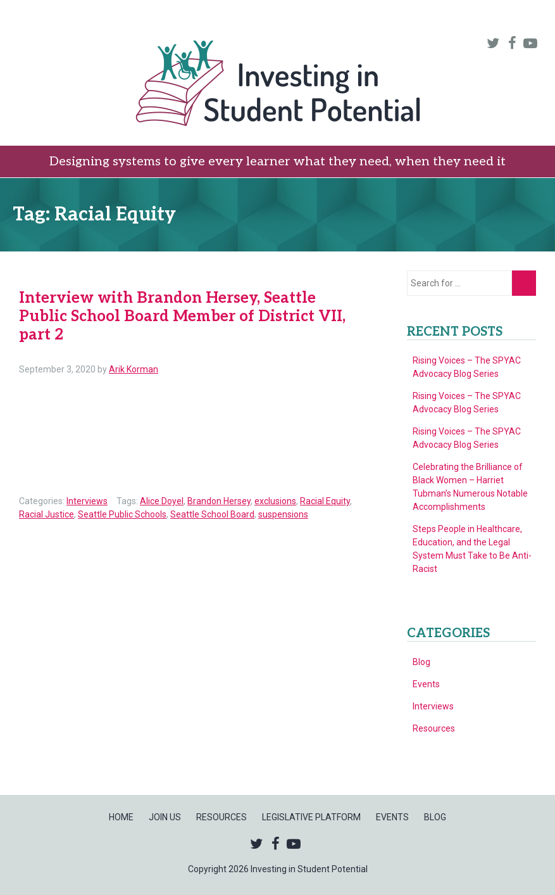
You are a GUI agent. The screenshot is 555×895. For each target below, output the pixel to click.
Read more (130, 479)
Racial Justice (46, 514)
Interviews (87, 501)
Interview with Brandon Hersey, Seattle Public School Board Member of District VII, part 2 (182, 316)
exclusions (275, 501)
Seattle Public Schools (122, 514)
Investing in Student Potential (278, 85)
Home (147, 18)
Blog (522, 18)
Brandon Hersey (219, 501)
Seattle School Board (212, 514)
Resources (266, 18)
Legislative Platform (375, 18)
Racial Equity (325, 501)
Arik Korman (133, 369)
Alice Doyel (162, 501)
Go (524, 282)
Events (473, 18)
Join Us (199, 18)
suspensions (283, 514)
